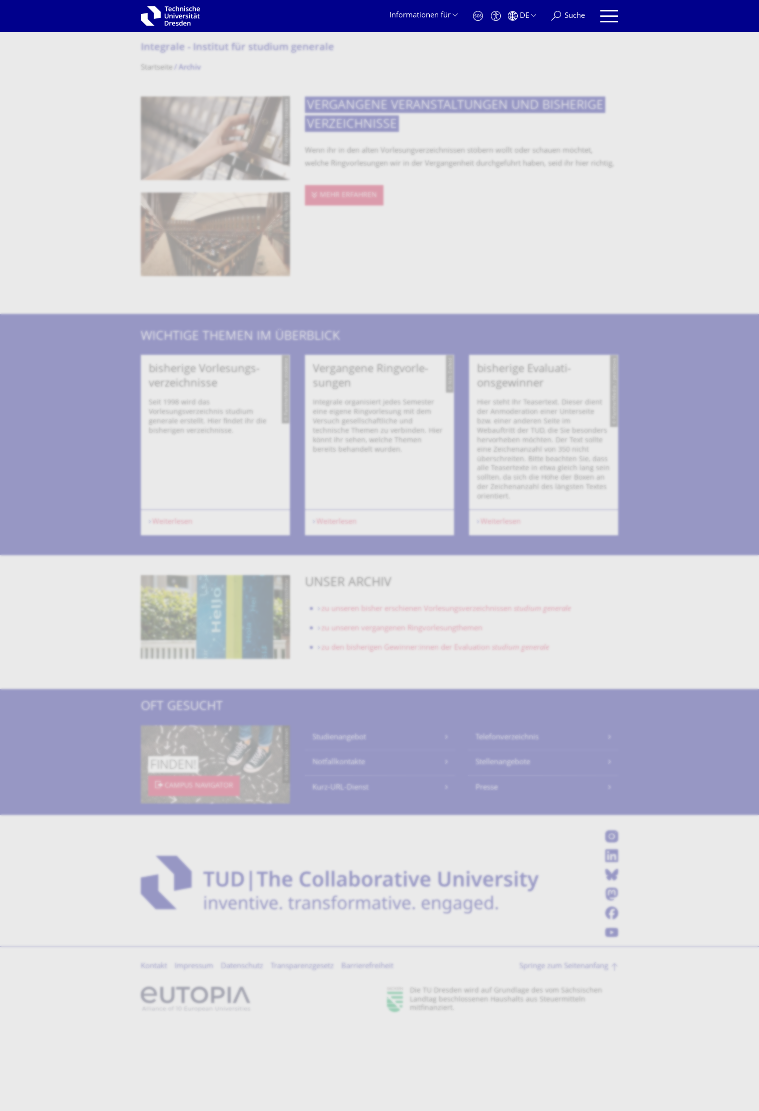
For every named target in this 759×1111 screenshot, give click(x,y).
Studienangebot (339, 820)
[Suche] (568, 16)
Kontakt (154, 1049)
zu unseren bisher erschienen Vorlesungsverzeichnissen (446, 692)
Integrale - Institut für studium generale (237, 48)
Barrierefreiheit (367, 1049)
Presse (486, 871)
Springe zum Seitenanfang (563, 1049)
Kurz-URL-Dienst (340, 871)
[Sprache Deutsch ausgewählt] (522, 16)
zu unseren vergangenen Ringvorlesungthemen (401, 711)
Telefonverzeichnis (507, 820)
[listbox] (379, 486)
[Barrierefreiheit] (495, 16)
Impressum (194, 1049)
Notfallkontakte (338, 845)
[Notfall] (478, 16)
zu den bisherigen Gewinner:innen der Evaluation (435, 731)
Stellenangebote (502, 845)
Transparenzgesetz (302, 1049)
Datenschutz (242, 1049)
